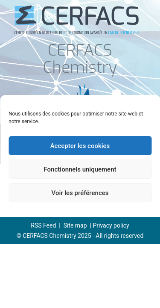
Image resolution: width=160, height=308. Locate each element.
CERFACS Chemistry (80, 59)
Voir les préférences (80, 193)
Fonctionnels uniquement (80, 169)
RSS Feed (43, 225)
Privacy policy (111, 225)
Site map (75, 225)
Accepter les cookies (80, 146)
